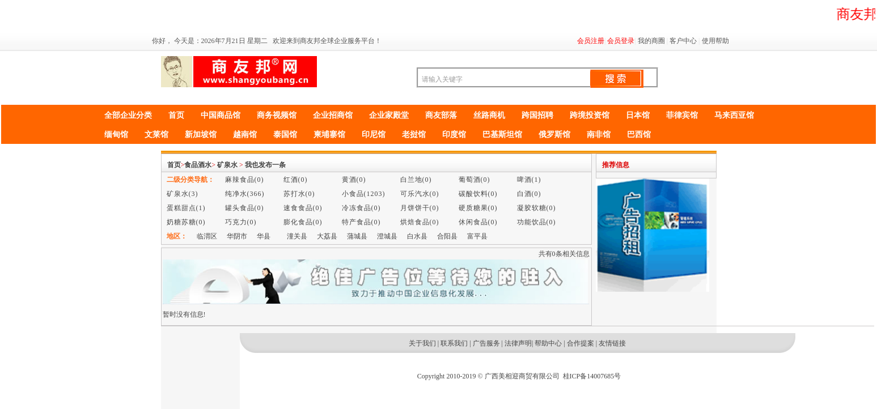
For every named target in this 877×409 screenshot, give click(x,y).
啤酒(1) (529, 180)
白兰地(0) (416, 180)
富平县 (477, 236)
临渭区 (207, 236)
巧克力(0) (241, 222)
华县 (263, 236)
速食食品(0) (303, 208)
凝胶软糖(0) (536, 208)
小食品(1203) (363, 194)
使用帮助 (715, 41)
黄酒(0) (354, 180)
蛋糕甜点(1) (186, 208)
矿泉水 (227, 165)
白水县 (417, 236)
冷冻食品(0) (361, 208)
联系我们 (454, 343)
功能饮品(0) (536, 222)
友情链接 (612, 343)
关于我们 (422, 343)
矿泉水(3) (182, 194)
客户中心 (683, 41)
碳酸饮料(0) (478, 194)
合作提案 (580, 343)
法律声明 (518, 343)
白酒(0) (529, 194)
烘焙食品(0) (419, 222)
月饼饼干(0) (419, 208)
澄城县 (387, 236)
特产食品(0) (361, 222)
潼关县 (297, 236)
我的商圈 (651, 41)
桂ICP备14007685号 (592, 376)
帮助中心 (548, 343)
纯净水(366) (245, 194)
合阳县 (447, 236)
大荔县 (327, 236)
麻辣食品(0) (244, 180)
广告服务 (486, 343)
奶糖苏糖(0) (186, 222)
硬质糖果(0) (478, 208)
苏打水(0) (299, 194)
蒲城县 (357, 236)
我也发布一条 (265, 165)
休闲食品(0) (478, 222)
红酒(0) (295, 180)
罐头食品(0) (244, 208)
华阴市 (237, 236)
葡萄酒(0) (474, 180)
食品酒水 (197, 165)
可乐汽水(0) (419, 194)
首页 (174, 165)
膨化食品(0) (303, 222)
